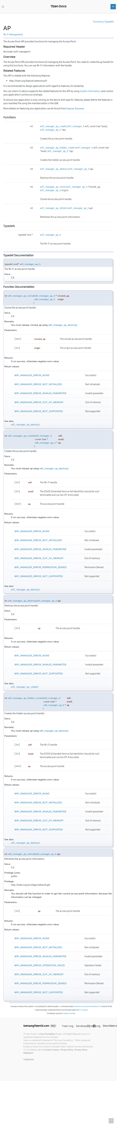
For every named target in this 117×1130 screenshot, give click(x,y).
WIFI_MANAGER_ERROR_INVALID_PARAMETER (40, 393)
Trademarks (28, 1059)
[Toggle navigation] (3, 7)
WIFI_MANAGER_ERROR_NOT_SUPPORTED (38, 411)
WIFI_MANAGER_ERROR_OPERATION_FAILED (39, 965)
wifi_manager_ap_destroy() (62, 325)
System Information (90, 91)
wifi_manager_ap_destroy (53, 169)
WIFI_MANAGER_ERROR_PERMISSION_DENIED (40, 567)
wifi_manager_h (75, 126)
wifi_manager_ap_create (53, 126)
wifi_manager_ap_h (50, 129)
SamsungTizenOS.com (36, 1025)
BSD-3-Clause (82, 1010)
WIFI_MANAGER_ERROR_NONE (31, 375)
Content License (68, 1013)
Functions (98, 21)
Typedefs (109, 21)
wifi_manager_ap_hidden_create (57, 147)
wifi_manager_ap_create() (25, 687)
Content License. (51, 1049)
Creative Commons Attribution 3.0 (87, 1006)
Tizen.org (67, 1026)
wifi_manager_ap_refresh (53, 208)
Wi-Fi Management (13, 34)
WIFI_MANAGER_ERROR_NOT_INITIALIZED (38, 384)
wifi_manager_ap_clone (52, 186)
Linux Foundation (47, 1034)
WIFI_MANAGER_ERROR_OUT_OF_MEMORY (38, 402)
